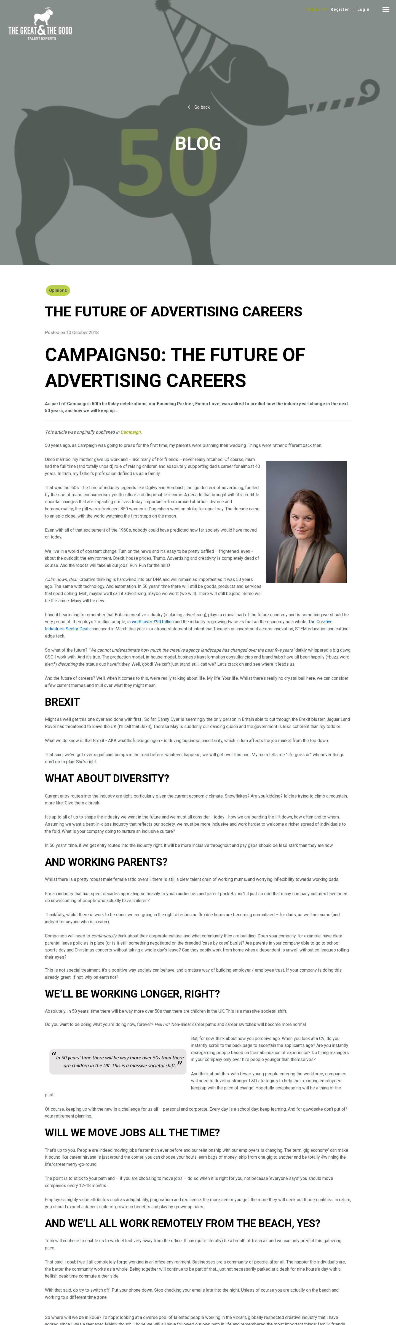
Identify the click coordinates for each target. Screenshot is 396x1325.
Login (363, 9)
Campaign (131, 432)
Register (340, 9)
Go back (202, 107)
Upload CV (316, 9)
